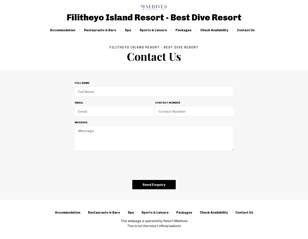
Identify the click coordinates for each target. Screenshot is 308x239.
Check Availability (214, 30)
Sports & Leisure (153, 30)
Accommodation (62, 30)
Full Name (82, 82)
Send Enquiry (154, 185)
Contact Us (246, 30)
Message (81, 122)
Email (79, 102)
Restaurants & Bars (100, 30)
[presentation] (154, 166)
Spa (128, 30)
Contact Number (167, 102)
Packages (184, 30)
